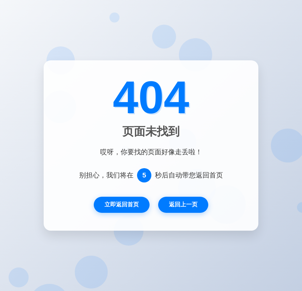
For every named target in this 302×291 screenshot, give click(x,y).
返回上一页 (183, 204)
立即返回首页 (121, 204)
